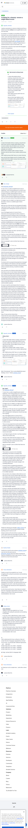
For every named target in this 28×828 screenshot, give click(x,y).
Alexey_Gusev (6, 138)
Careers (8, 778)
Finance (8, 727)
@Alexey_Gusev (17, 372)
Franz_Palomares (7, 569)
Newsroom (9, 787)
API (14, 807)
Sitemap (14, 810)
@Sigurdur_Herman (7, 186)
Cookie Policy (19, 822)
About (7, 775)
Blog (7, 781)
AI (6, 703)
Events (8, 736)
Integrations (9, 694)
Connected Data (10, 706)
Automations (5, 11)
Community (9, 763)
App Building (9, 700)
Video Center (9, 739)
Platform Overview (11, 691)
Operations (9, 718)
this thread (17, 41)
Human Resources (11, 721)
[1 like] (6, 324)
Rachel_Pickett (6, 547)
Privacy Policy (4, 826)
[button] (2, 3)
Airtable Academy (10, 733)
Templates (8, 766)
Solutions (8, 709)
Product (8, 712)
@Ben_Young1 (20, 527)
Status (8, 784)
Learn (7, 730)
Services (8, 757)
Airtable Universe (10, 769)
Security (14, 803)
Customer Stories (10, 745)
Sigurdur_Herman (7, 25)
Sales (7, 724)
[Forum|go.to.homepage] (9, 3)
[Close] (24, 815)
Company (8, 772)
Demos (8, 742)
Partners (8, 754)
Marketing (8, 715)
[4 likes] (7, 174)
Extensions (9, 697)
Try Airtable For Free (11, 790)
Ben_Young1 (6, 184)
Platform (8, 688)
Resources (9, 751)
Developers (9, 760)
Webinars (8, 748)
